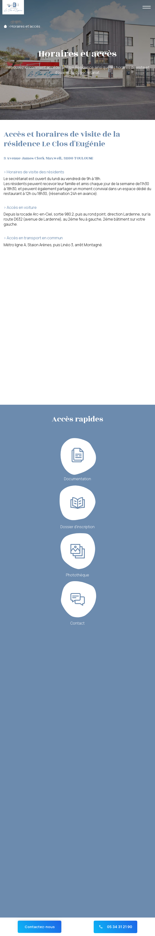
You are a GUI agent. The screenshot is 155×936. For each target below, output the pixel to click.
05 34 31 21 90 (115, 926)
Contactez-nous (40, 926)
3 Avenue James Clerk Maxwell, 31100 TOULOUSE (48, 158)
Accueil (5, 26)
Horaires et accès (25, 26)
